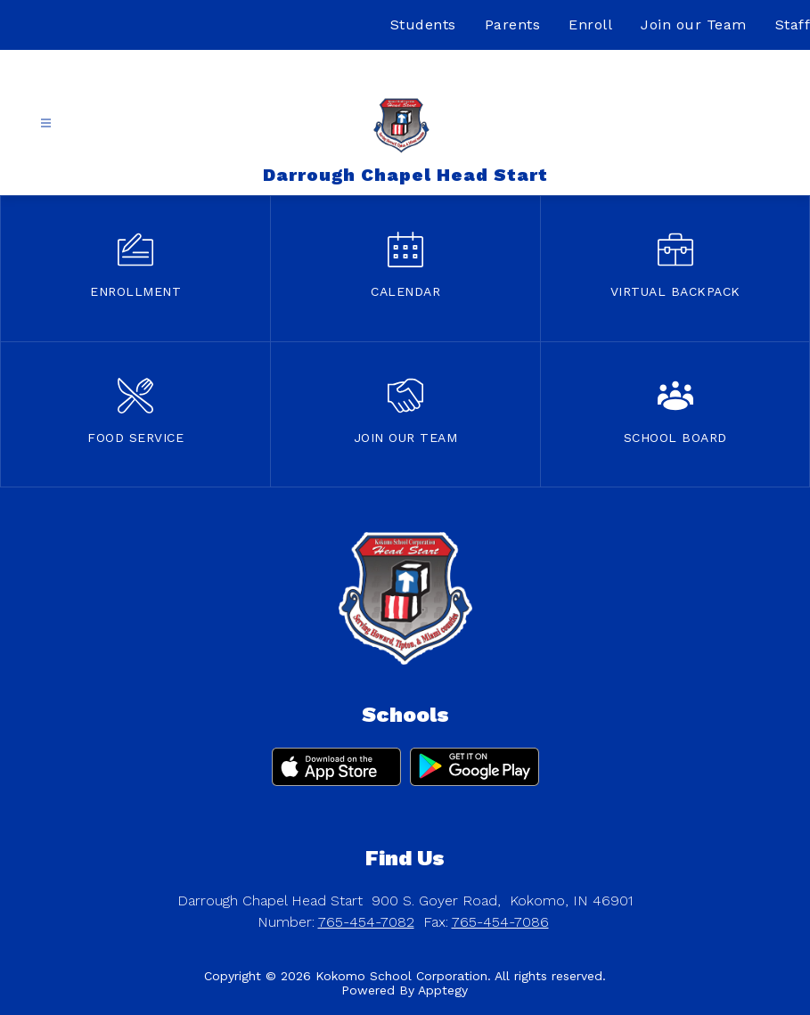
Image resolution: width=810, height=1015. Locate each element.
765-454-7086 (500, 921)
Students (423, 24)
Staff (793, 24)
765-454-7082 (366, 921)
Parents (513, 24)
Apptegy (443, 990)
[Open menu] (46, 123)
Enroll (590, 24)
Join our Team (694, 24)
